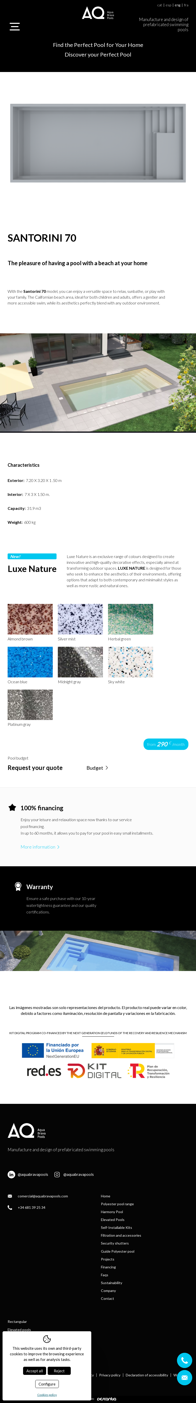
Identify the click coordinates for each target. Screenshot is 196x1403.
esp (168, 5)
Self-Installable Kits (116, 1227)
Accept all (34, 1371)
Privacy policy (109, 1375)
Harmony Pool (112, 1212)
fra (186, 5)
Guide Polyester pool (117, 1251)
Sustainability (111, 1283)
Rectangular (17, 1321)
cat (159, 5)
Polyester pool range (117, 1204)
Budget (97, 768)
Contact (107, 1298)
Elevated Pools (112, 1219)
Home (105, 1196)
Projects (107, 1259)
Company (108, 1290)
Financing (108, 1267)
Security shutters (115, 1243)
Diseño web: (98, 1398)
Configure (47, 1384)
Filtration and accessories (121, 1235)
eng (177, 5)
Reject (59, 1371)
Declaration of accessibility (147, 1375)
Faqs (104, 1275)
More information (41, 847)
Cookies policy (47, 1395)
